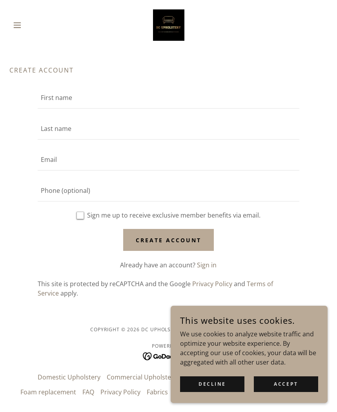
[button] (33, 25)
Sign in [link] (207, 265)
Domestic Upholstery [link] (69, 377)
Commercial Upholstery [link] (142, 377)
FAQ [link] (88, 392)
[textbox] (169, 98)
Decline (212, 384)
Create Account (168, 240)
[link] (168, 25)
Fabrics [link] (157, 392)
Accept (286, 384)
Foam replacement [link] (48, 392)
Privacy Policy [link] (212, 284)
